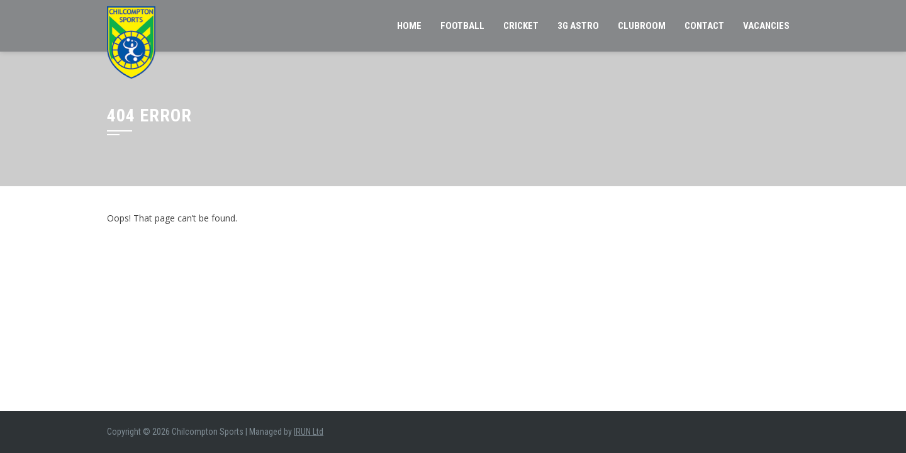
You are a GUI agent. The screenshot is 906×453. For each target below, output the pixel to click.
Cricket (521, 25)
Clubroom (642, 25)
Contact (704, 25)
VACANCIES (766, 25)
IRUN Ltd (308, 432)
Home (409, 25)
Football (462, 25)
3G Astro (578, 25)
